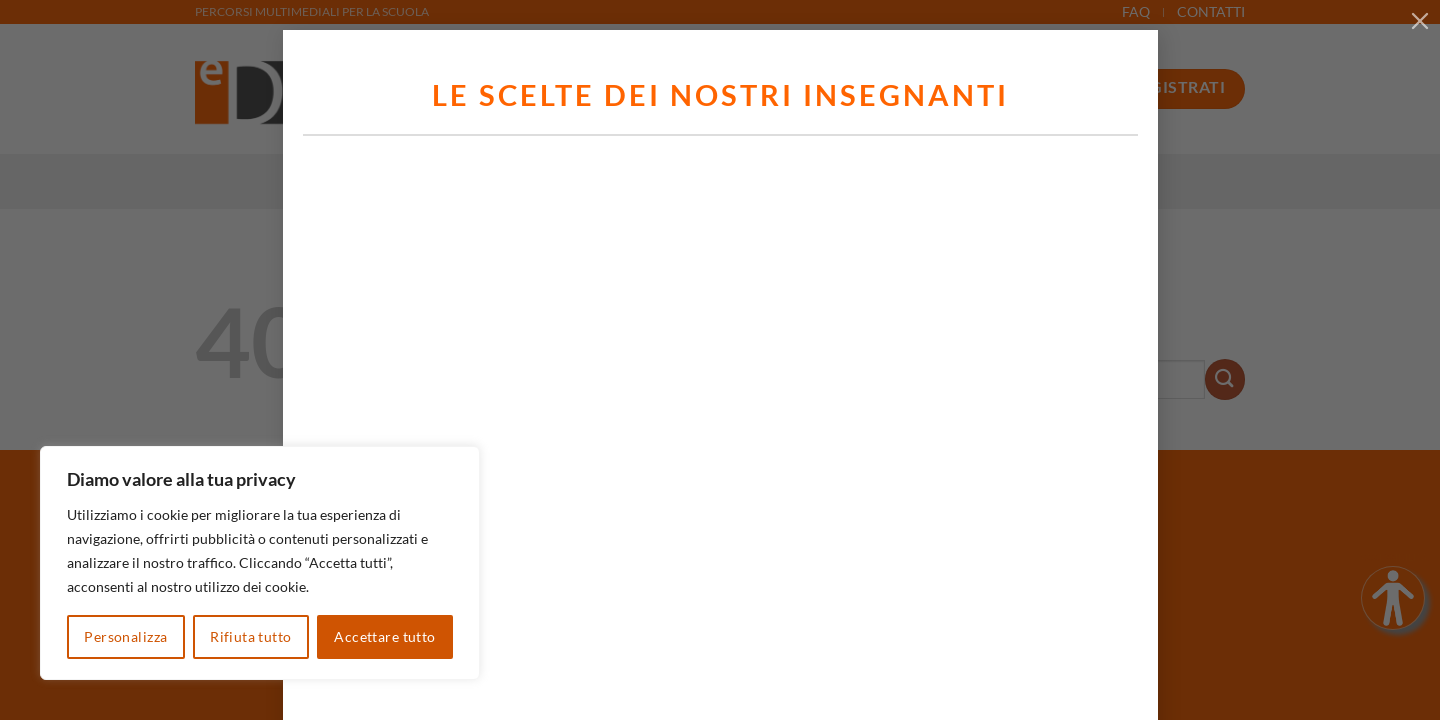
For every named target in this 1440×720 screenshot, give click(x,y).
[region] (260, 563)
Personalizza (125, 636)
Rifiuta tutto (250, 636)
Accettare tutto (384, 636)
